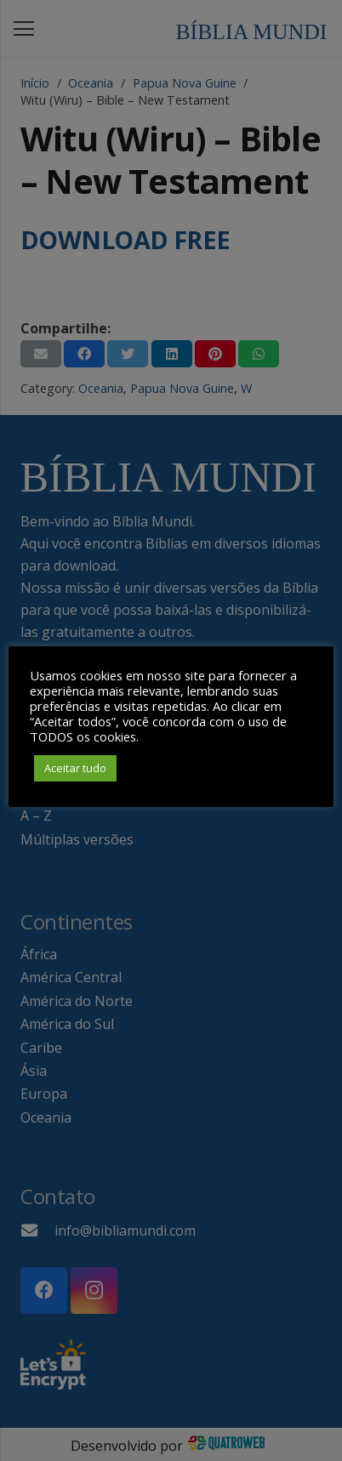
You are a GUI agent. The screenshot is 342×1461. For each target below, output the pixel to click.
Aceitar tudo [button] (75, 768)
